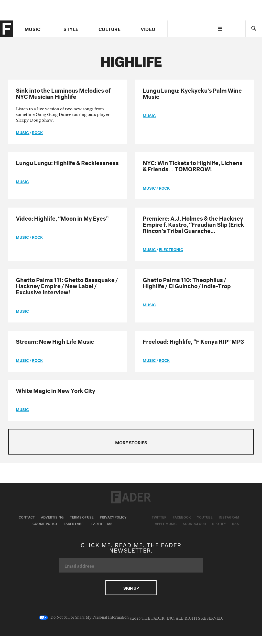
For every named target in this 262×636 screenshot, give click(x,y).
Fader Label (74, 523)
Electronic (171, 249)
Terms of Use (82, 516)
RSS (235, 523)
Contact (27, 516)
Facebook (182, 516)
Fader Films (102, 523)
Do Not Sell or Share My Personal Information (84, 618)
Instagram (229, 516)
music (22, 132)
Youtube (205, 516)
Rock (37, 132)
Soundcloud (194, 523)
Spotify (219, 523)
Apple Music (166, 523)
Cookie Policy (45, 523)
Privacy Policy (113, 516)
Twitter (159, 516)
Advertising (52, 516)
